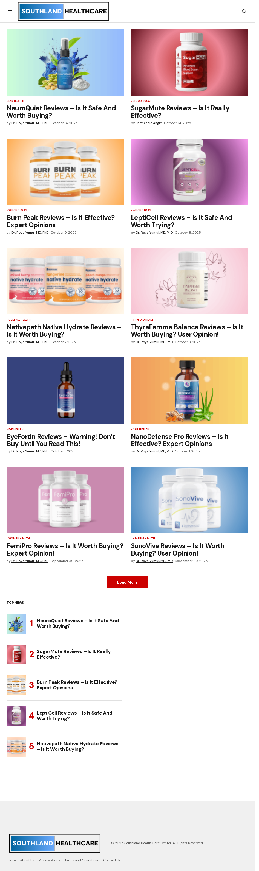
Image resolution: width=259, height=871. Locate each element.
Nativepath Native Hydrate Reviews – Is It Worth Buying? (78, 746)
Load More (127, 582)
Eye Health (16, 429)
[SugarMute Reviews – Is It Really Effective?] (16, 654)
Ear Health (16, 101)
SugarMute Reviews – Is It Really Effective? (74, 654)
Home (11, 860)
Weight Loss (17, 210)
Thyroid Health (144, 320)
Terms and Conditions (82, 860)
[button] (10, 11)
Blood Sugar (142, 101)
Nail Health (141, 429)
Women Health (19, 538)
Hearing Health (144, 538)
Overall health (19, 320)
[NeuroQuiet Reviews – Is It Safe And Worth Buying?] (16, 624)
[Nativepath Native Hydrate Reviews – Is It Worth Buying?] (16, 747)
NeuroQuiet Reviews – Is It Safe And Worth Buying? (78, 623)
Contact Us (112, 860)
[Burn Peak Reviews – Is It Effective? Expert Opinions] (16, 685)
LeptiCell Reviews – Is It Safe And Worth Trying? (75, 716)
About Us (27, 860)
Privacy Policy (49, 860)
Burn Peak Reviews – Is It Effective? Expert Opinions (77, 685)
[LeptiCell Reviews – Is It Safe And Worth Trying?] (16, 716)
